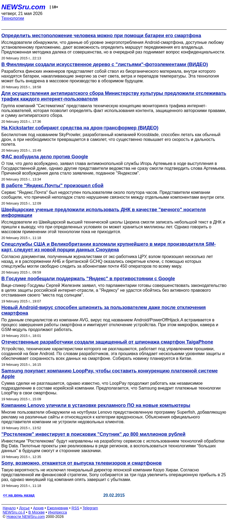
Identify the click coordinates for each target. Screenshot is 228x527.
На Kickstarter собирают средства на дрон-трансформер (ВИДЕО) (79, 127)
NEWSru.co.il (14, 512)
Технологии (12, 18)
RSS (75, 508)
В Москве (36, 512)
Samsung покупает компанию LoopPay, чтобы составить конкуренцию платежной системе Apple (109, 373)
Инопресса (57, 512)
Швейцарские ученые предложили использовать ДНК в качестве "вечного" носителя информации (103, 212)
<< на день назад (19, 495)
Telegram (90, 508)
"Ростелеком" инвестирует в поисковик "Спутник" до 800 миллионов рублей (93, 434)
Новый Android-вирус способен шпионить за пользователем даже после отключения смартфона (103, 310)
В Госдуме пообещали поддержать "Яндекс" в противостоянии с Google (88, 278)
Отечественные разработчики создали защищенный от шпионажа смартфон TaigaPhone (107, 342)
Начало (9, 508)
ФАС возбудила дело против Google (44, 156)
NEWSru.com (23, 7)
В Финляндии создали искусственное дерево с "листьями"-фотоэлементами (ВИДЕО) (104, 64)
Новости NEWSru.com (25, 516)
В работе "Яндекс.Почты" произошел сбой (52, 185)
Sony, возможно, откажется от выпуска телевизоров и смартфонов (81, 463)
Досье (24, 508)
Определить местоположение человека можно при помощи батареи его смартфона (101, 35)
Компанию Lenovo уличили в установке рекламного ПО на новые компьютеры (95, 405)
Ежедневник (57, 508)
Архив (38, 508)
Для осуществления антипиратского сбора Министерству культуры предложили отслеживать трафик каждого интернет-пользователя (113, 96)
